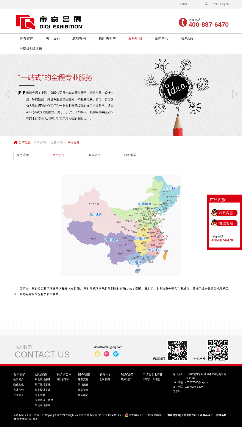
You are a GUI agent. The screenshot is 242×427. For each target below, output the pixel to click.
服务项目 (94, 155)
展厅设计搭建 (42, 384)
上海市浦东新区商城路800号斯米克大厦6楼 (201, 376)
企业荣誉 (18, 394)
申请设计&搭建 (31, 49)
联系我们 (188, 38)
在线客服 (226, 188)
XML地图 (33, 419)
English (224, 4)
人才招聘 (18, 389)
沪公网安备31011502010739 (145, 415)
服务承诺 (130, 155)
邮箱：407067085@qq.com (193, 382)
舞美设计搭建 (42, 389)
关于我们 (53, 38)
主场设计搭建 (42, 405)
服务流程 (23, 155)
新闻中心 (161, 38)
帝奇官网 (26, 38)
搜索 (206, 4)
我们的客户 (107, 38)
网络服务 (59, 155)
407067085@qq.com (108, 347)
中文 (215, 4)
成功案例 (79, 38)
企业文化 (18, 384)
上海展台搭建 (172, 415)
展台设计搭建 (42, 379)
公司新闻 (105, 379)
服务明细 (135, 38)
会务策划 (40, 394)
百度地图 (22, 419)
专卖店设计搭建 (44, 400)
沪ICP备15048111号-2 (111, 415)
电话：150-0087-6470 (190, 386)
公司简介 (18, 379)
